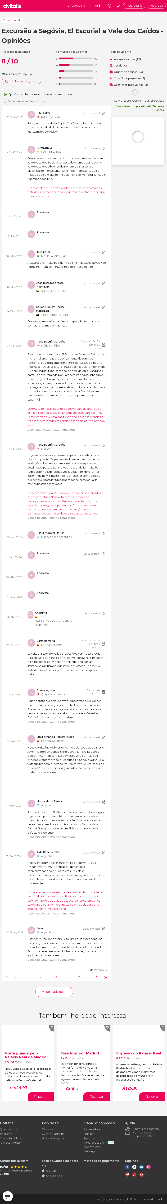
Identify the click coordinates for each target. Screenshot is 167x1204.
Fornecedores (93, 1129)
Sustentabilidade (11, 1138)
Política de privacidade (142, 1199)
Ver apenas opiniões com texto (28, 101)
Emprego (90, 1151)
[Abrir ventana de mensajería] (8, 1196)
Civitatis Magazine (53, 1133)
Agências (89, 1138)
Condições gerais (104, 1199)
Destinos (47, 1129)
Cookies (161, 1199)
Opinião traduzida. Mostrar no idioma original (51, 429)
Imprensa (6, 1133)
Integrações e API (95, 1142)
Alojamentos (92, 1147)
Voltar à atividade (12, 20)
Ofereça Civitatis (10, 1142)
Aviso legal (122, 1199)
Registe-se (156, 5)
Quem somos (9, 1129)
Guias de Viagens (53, 1138)
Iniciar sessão (134, 5)
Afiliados (89, 1133)
